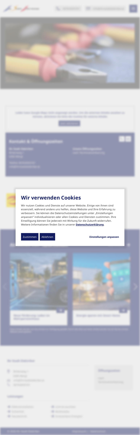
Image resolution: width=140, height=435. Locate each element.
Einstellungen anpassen (104, 237)
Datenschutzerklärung (90, 224)
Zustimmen (30, 236)
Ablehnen (47, 236)
